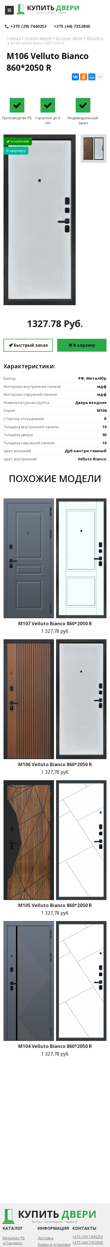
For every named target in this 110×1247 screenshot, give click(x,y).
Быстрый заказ (28, 345)
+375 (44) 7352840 (72, 26)
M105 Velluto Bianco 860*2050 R (55, 905)
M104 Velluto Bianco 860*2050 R (55, 1046)
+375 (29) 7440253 (26, 26)
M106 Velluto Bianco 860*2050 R (55, 764)
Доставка (45, 1238)
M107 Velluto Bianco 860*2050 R (55, 623)
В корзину (81, 345)
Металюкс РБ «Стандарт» (14, 1241)
